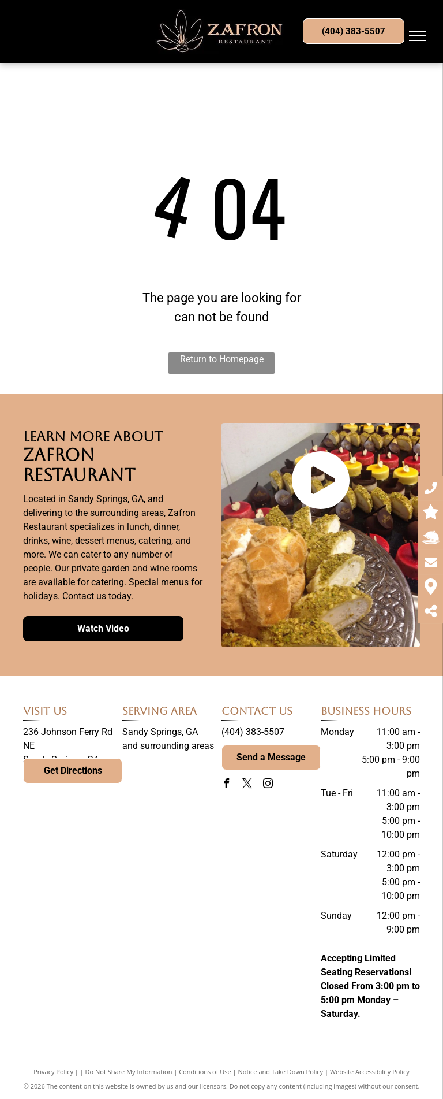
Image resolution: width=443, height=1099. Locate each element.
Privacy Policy (53, 1071)
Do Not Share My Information (128, 1071)
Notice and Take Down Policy (281, 1071)
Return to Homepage (222, 359)
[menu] (418, 36)
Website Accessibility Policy (370, 1071)
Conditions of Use (205, 1071)
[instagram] (267, 785)
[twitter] (246, 785)
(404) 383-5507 (253, 731)
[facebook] (226, 785)
